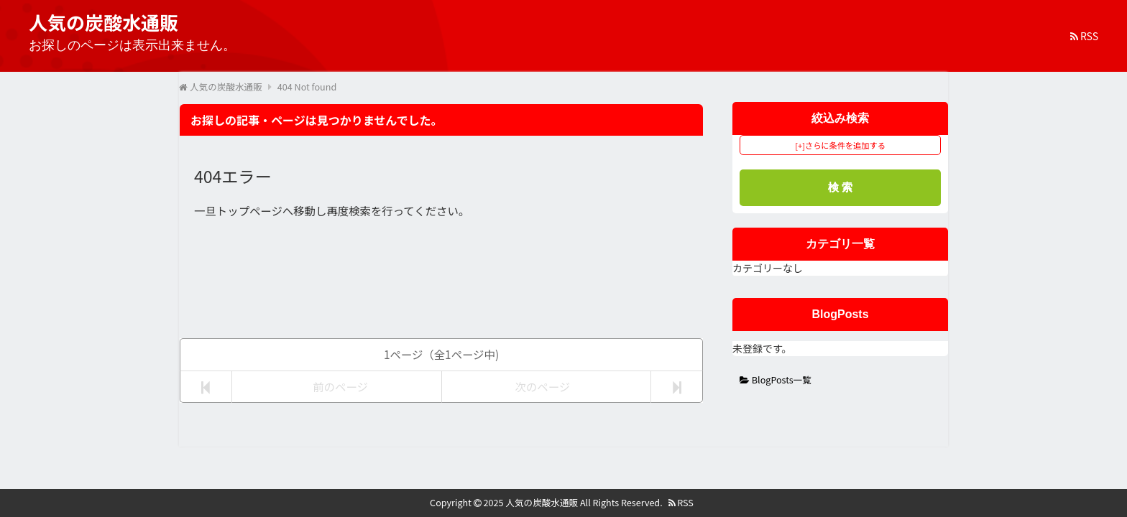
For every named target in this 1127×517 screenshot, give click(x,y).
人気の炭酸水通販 (541, 502)
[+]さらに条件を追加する (840, 145)
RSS (1084, 36)
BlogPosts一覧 (775, 379)
